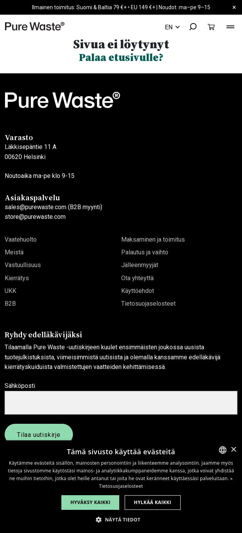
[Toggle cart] (211, 27)
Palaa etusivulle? (121, 57)
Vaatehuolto (21, 239)
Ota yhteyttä (137, 278)
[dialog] (121, 486)
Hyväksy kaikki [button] (90, 502)
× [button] (233, 450)
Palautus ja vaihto (144, 252)
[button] (121, 520)
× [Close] (234, 7)
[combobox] (189, 27)
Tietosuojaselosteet (148, 303)
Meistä (14, 252)
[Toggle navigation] (230, 26)
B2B (10, 303)
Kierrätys (17, 278)
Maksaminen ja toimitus (153, 239)
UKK (10, 290)
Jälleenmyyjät (139, 265)
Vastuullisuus (23, 265)
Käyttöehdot (137, 290)
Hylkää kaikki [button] (152, 502)
